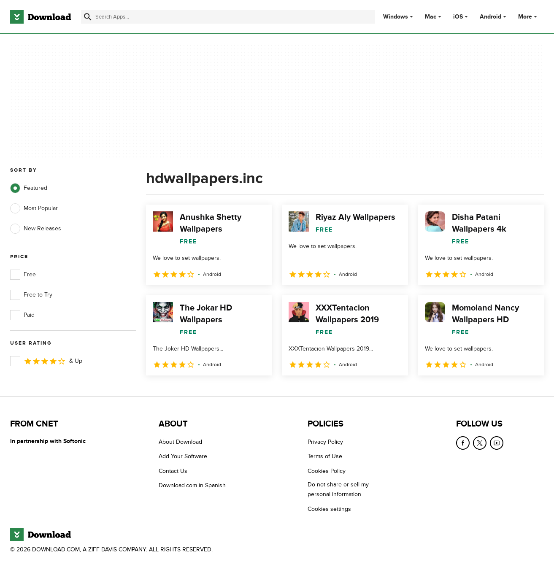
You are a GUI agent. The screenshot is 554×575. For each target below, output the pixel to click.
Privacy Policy (325, 441)
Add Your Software (183, 456)
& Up (46, 361)
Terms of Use (325, 456)
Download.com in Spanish (192, 485)
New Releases (35, 229)
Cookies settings (329, 509)
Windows (395, 17)
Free (23, 275)
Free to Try (31, 295)
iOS (458, 17)
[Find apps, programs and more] (228, 17)
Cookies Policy (327, 471)
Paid (22, 315)
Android (490, 17)
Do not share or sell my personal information (338, 489)
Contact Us (173, 471)
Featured (28, 188)
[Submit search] (88, 17)
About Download (180, 441)
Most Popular (34, 208)
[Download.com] (40, 17)
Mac (430, 17)
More (528, 16)
